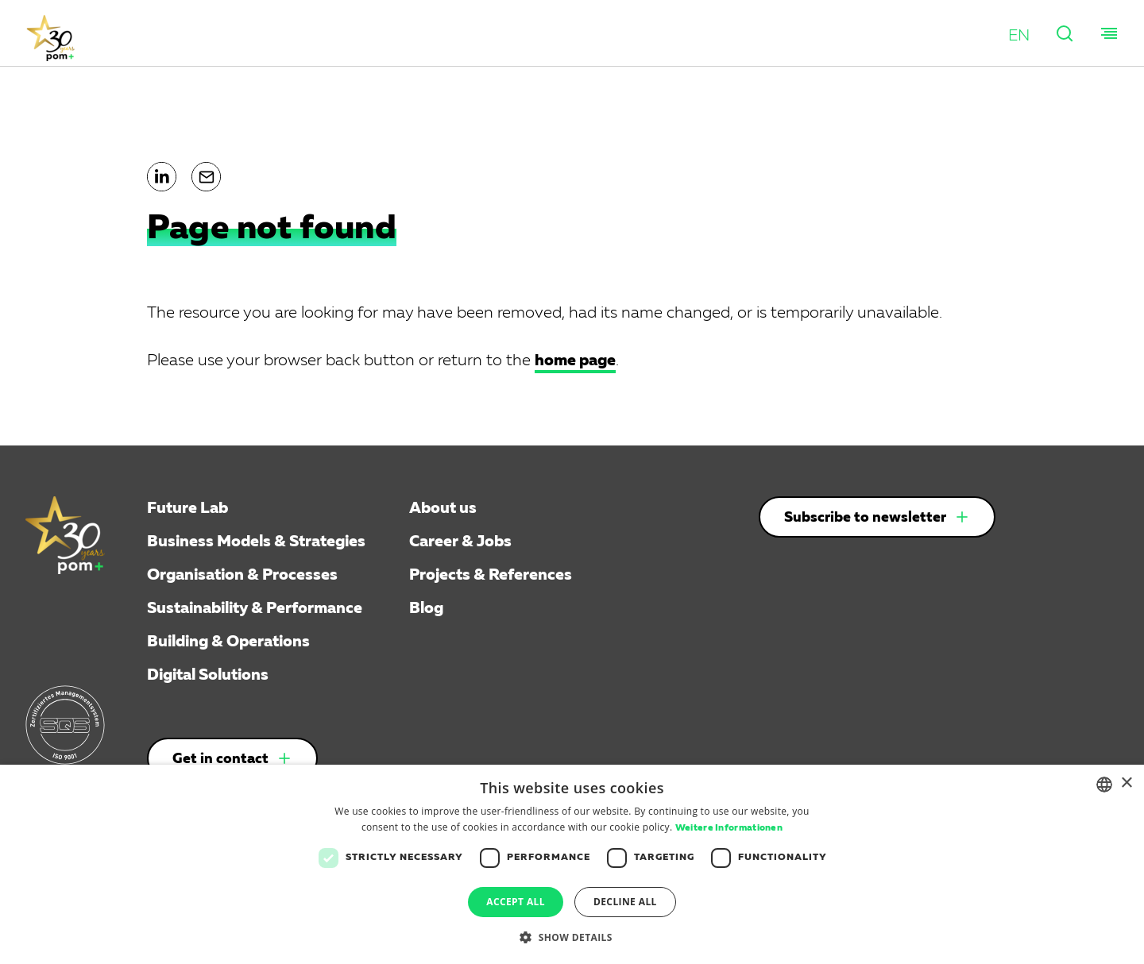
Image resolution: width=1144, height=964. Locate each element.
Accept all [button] (515, 901)
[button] (1019, 36)
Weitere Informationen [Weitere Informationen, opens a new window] (729, 828)
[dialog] (572, 864)
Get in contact (220, 759)
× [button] (1126, 783)
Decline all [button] (625, 901)
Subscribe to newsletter (865, 518)
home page (575, 360)
